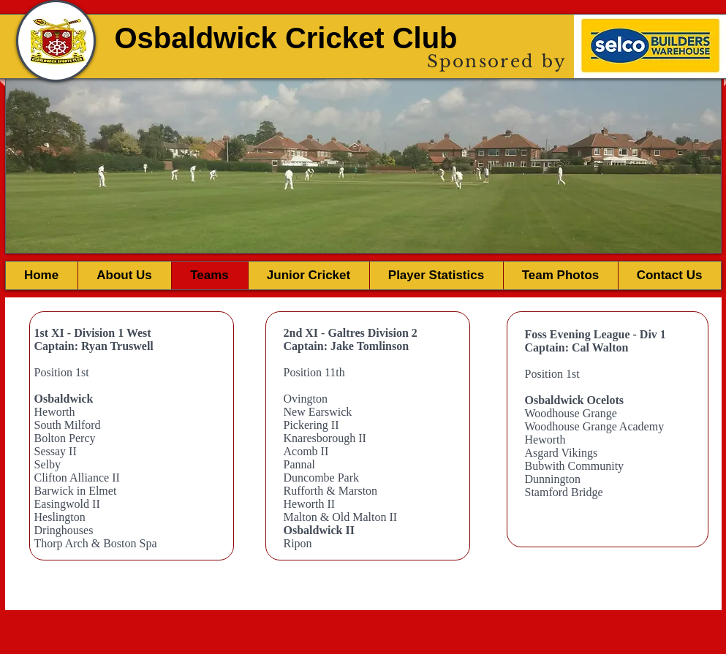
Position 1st (61, 372)
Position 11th (314, 372)
